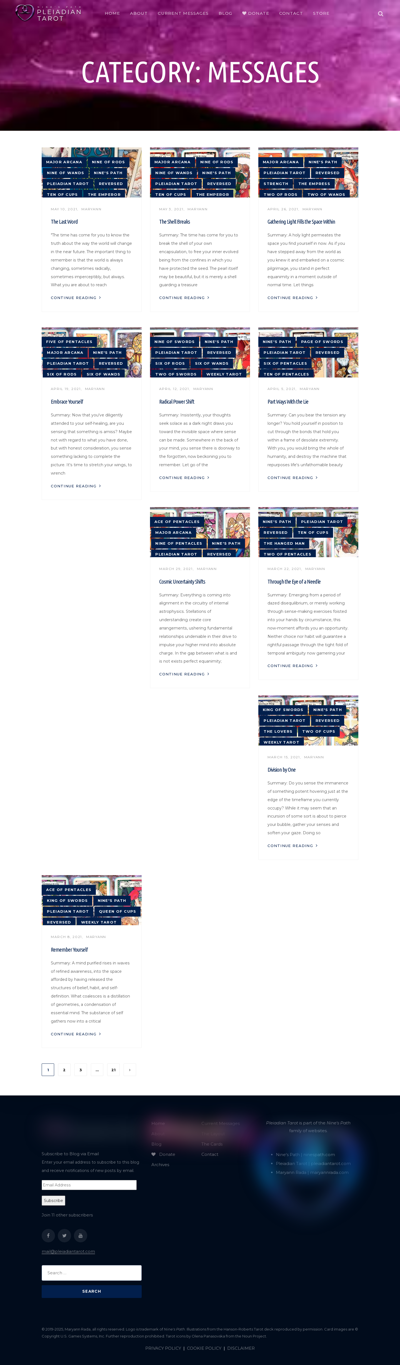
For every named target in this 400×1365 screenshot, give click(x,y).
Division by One (282, 769)
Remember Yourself (69, 949)
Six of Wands (103, 374)
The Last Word (64, 221)
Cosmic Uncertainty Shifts (182, 581)
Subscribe (53, 1200)
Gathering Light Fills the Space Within (301, 221)
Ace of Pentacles (177, 522)
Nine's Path (108, 173)
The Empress (314, 184)
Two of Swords (176, 374)
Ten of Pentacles (286, 374)
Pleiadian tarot (68, 184)
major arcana (64, 162)
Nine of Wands (65, 173)
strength (276, 184)
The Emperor (104, 194)
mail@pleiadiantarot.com (68, 1251)
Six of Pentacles (285, 363)
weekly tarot (224, 374)
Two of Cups (318, 731)
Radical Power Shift (176, 401)
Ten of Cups (62, 194)
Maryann (91, 209)
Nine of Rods (108, 162)
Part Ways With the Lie (288, 401)
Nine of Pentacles (178, 543)
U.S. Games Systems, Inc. (83, 1336)
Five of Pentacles (69, 342)
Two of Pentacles (287, 554)
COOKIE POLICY (204, 1348)
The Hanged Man (284, 543)
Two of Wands (326, 194)
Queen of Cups (117, 911)
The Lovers (278, 731)
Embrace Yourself (67, 401)
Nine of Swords (174, 342)
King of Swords (283, 710)
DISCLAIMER (241, 1348)
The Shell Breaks (174, 221)
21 (113, 1070)
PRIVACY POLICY (163, 1348)
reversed (111, 184)
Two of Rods (281, 194)
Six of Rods (62, 374)
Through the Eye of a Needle (294, 581)
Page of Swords (322, 342)
